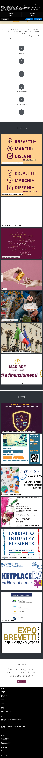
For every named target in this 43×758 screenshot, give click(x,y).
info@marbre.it (7, 740)
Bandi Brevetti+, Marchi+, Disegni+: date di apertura (11, 719)
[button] (41, 2)
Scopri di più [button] (5, 19)
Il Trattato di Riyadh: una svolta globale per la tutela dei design (13, 726)
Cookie (2, 699)
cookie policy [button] (16, 6)
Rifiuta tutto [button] (29, 19)
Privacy (2, 698)
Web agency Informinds (5, 755)
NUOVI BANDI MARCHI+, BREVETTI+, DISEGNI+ (10, 729)
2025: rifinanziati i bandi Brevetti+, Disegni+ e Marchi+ (11, 723)
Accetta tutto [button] (37, 19)
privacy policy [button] (33, 4)
